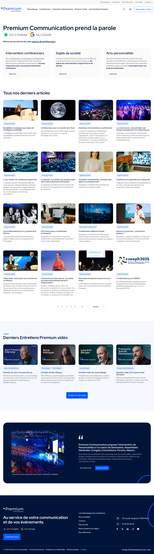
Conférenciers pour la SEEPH (128, 278)
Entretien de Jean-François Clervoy (17, 372)
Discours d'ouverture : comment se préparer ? (130, 232)
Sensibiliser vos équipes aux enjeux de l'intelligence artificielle (18, 129)
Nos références (127, 2)
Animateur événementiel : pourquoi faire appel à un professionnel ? (95, 180)
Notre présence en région (89, 528)
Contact (148, 2)
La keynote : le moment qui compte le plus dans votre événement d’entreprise (58, 180)
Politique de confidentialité (55, 549)
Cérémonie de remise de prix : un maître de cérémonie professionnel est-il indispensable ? (57, 280)
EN (130, 9)
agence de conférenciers (43, 41)
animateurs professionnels (33, 58)
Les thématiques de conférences (92, 513)
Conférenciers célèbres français (91, 231)
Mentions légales (73, 549)
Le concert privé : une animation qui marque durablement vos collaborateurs (132, 129)
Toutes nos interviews (77, 395)
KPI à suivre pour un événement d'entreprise (54, 232)
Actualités (138, 2)
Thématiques (32, 9)
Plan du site (83, 524)
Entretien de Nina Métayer (51, 372)
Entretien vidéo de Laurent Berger (92, 372)
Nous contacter (102, 468)
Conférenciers (45, 9)
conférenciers (15, 58)
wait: (149, 549)
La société (115, 2)
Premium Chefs (81, 9)
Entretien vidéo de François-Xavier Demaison (130, 373)
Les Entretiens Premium (98, 9)
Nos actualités (84, 517)
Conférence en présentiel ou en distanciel (133, 179)
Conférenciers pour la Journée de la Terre (58, 128)
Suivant (99, 307)
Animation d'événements (62, 9)
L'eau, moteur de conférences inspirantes (20, 179)
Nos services (105, 2)
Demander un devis (143, 9)
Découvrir (12, 74)
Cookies (83, 550)
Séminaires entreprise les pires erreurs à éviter (95, 279)
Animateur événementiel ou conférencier (95, 128)
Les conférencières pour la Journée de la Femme (19, 232)
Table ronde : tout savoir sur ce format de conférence (20, 279)
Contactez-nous (12, 537)
